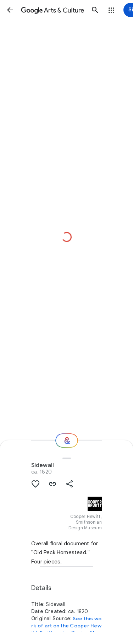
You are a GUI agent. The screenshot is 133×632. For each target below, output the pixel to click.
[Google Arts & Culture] (52, 10)
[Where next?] (66, 440)
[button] (9, 9)
